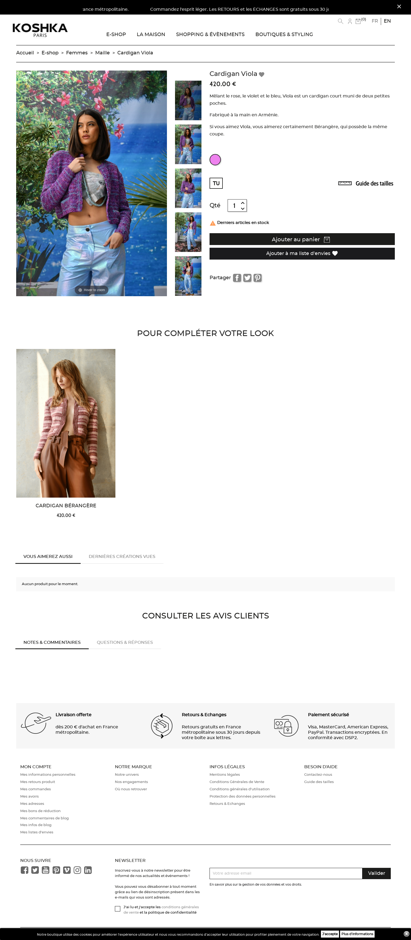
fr (375, 21)
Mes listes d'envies (36, 832)
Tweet (247, 278)
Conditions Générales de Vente (237, 782)
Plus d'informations (357, 934)
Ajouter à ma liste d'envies (302, 253)
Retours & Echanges (227, 804)
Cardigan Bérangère (66, 506)
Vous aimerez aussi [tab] (48, 556)
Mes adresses (32, 804)
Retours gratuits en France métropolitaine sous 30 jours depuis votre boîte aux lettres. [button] (221, 732)
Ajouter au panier (301, 240)
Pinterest (258, 278)
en (387, 21)
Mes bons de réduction (40, 811)
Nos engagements (131, 782)
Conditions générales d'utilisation (240, 789)
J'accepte (330, 934)
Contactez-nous (318, 775)
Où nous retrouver (131, 789)
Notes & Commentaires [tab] (52, 642)
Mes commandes (35, 789)
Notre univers (127, 775)
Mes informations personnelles (48, 775)
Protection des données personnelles (243, 796)
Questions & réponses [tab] (125, 642)
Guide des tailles (374, 183)
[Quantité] (234, 205)
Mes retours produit (37, 782)
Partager (237, 278)
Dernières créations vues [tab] (122, 556)
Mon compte (36, 767)
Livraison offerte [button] (73, 715)
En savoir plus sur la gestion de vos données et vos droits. (256, 884)
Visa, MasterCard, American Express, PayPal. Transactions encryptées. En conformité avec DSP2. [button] (348, 732)
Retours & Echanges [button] (204, 715)
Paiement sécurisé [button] (328, 715)
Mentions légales (225, 775)
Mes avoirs (29, 796)
